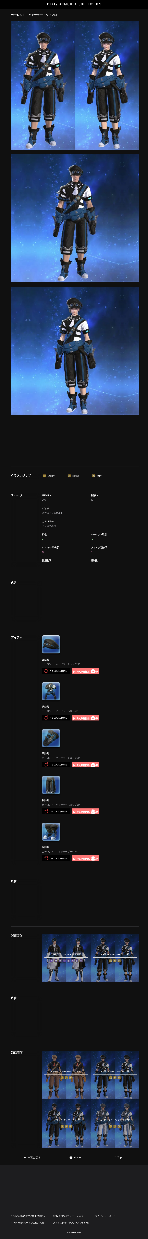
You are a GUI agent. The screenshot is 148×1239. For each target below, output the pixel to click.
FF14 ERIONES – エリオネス (68, 1216)
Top (118, 1157)
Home (75, 1157)
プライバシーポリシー (106, 1216)
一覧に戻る (32, 1157)
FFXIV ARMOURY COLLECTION (74, 4)
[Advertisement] (75, 440)
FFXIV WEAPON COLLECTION (27, 1222)
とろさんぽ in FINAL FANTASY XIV (71, 1222)
